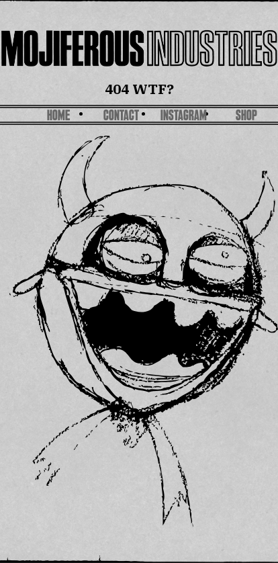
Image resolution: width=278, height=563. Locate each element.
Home (58, 117)
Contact (121, 117)
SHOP (246, 117)
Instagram (183, 117)
